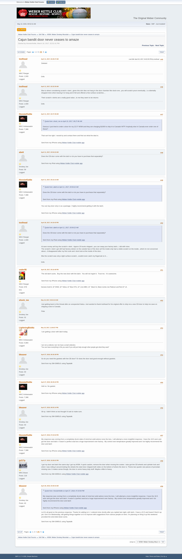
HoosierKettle (25, 114)
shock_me (24, 300)
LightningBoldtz (26, 328)
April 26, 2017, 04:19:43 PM (50, 222)
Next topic (159, 45)
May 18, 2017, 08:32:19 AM (49, 300)
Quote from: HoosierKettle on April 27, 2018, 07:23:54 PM (64, 491)
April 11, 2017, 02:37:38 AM (50, 114)
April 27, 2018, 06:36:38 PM (50, 354)
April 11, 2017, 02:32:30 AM (50, 86)
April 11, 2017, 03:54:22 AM (50, 152)
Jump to (132, 542)
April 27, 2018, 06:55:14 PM (50, 407)
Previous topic (148, 45)
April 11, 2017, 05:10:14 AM (50, 179)
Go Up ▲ (164, 556)
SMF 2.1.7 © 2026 (20, 556)
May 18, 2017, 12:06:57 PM (49, 327)
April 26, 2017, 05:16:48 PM (50, 269)
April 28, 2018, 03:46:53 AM (50, 486)
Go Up (20, 532)
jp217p (22, 460)
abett (21, 152)
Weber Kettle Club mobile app (73, 143)
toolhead (23, 59)
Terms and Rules (155, 556)
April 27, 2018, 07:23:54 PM (50, 435)
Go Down (21, 52)
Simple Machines (32, 556)
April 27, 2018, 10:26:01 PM (50, 460)
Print (162, 52)
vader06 (23, 270)
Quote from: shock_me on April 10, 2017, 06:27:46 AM (63, 121)
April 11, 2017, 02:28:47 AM (50, 59)
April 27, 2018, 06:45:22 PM (50, 382)
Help (147, 556)
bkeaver (23, 354)
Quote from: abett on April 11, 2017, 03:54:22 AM (61, 187)
